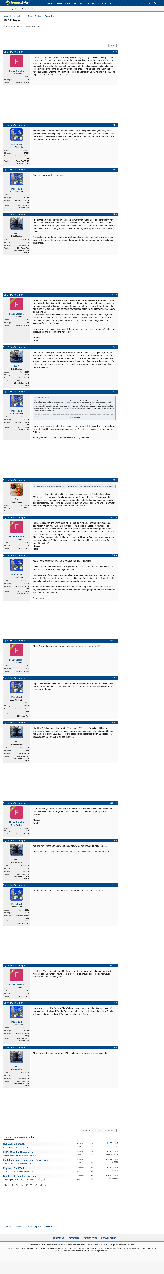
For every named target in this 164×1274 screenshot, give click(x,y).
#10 (113, 555)
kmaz (5, 1147)
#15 (113, 840)
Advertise (74, 1238)
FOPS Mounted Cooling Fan (18, 1152)
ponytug (114, 1170)
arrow (5, 1179)
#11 (111, 640)
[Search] (155, 3)
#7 (114, 391)
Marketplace (63, 3)
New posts (26, 8)
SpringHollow (8, 1155)
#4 (114, 214)
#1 (114, 52)
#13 (113, 722)
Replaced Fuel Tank (14, 1168)
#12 (113, 678)
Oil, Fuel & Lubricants (28, 1179)
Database (91, 3)
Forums (49, 3)
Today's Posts (13, 8)
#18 (113, 1003)
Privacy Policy (108, 1238)
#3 (114, 169)
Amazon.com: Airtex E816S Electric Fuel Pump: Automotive (82, 852)
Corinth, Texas (24, 511)
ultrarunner (113, 1178)
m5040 (6, 1163)
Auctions (78, 3)
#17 (111, 965)
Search (35, 8)
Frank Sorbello (11, 26)
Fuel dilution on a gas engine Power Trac (25, 1160)
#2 (114, 125)
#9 (112, 517)
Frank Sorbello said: (40, 397)
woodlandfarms (112, 1154)
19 (92, 1168)
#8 (114, 480)
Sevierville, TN (24, 245)
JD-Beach (7, 1172)
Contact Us (58, 1238)
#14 (111, 803)
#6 (114, 347)
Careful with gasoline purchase (20, 1176)
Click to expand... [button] (74, 418)
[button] (98, 3)
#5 (112, 295)
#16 (113, 885)
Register (106, 3)
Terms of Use (90, 1238)
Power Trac (25, 1147)
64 (92, 1176)
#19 (113, 1047)
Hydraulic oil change (14, 1144)
